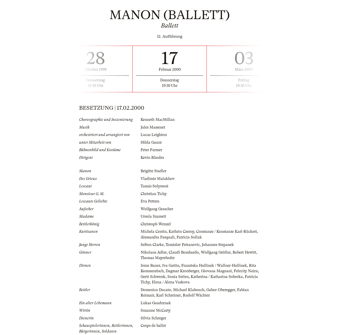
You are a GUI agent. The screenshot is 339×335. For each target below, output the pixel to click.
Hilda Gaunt (151, 142)
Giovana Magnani (216, 271)
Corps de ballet (153, 325)
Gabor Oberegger (220, 290)
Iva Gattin (170, 265)
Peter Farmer (151, 150)
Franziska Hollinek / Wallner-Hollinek (214, 265)
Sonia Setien (178, 276)
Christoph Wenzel (156, 224)
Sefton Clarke (152, 244)
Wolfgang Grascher (157, 209)
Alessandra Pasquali (158, 237)
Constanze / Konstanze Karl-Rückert (226, 231)
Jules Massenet (153, 127)
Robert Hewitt (244, 252)
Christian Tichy (154, 194)
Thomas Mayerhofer (158, 258)
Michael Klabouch (188, 290)
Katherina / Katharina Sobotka (217, 276)
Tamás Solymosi (154, 186)
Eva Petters (150, 201)
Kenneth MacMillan (158, 119)
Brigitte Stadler (153, 171)
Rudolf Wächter (196, 295)
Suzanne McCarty (156, 310)
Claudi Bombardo (184, 252)
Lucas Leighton (154, 135)
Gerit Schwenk (153, 276)
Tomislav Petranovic (183, 244)
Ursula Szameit (153, 216)
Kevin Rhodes (152, 157)
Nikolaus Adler (154, 252)
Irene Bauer (150, 265)
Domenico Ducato (156, 290)
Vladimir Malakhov (158, 178)
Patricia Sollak (189, 237)
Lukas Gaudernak (156, 303)
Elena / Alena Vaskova (171, 282)
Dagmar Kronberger (182, 271)
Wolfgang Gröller (216, 252)
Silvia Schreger (153, 318)
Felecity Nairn (246, 271)
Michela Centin (154, 231)
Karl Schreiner (168, 295)
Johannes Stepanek (218, 244)
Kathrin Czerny (181, 231)
